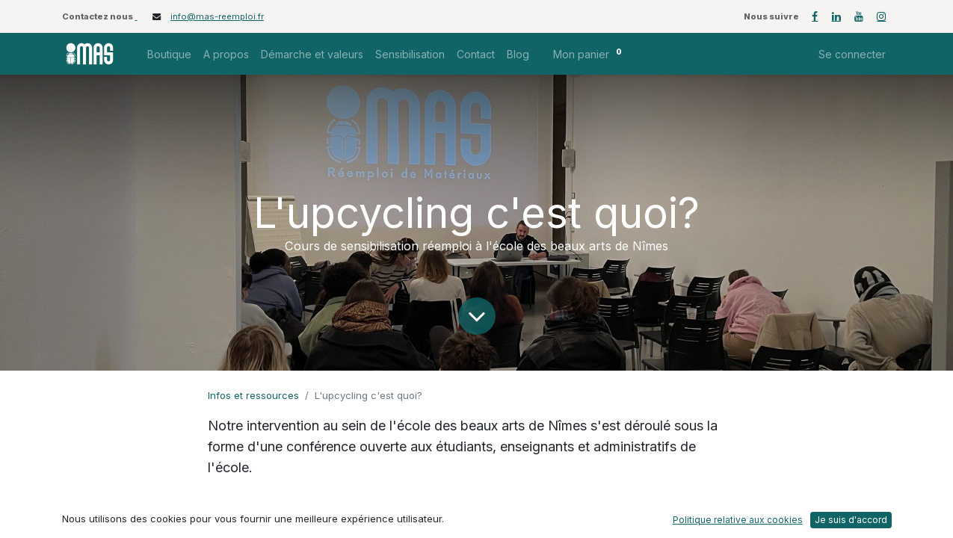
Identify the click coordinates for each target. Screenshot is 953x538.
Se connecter (852, 54)
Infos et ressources (253, 395)
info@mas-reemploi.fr (217, 16)
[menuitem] (169, 54)
